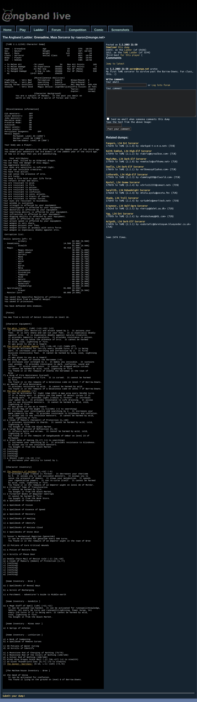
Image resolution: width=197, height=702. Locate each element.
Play (23, 30)
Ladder (39, 30)
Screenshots (120, 30)
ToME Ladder (130, 52)
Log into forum (161, 85)
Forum (56, 30)
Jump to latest (115, 63)
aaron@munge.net (139, 68)
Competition (77, 30)
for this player (130, 55)
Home (7, 30)
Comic (98, 30)
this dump (117, 47)
